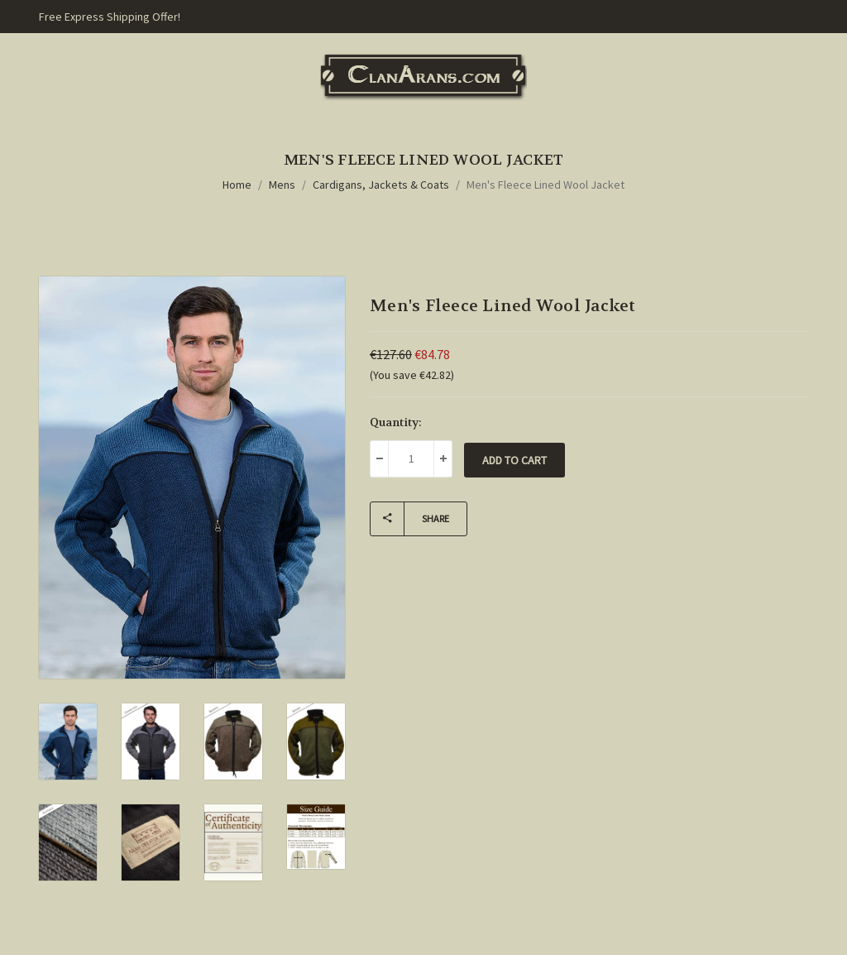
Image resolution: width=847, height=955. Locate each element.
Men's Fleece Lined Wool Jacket (545, 184)
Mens (282, 184)
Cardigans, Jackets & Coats (381, 184)
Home (237, 184)
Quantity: (396, 422)
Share (410, 518)
